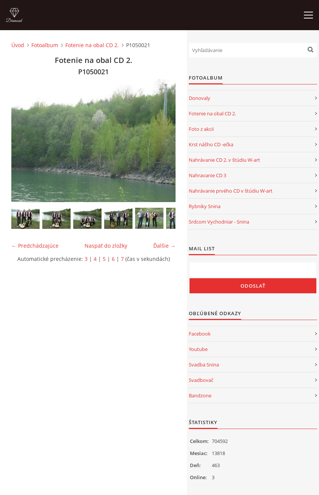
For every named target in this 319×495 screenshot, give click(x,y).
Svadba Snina (204, 364)
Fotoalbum (44, 45)
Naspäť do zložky (106, 245)
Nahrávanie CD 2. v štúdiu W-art (224, 159)
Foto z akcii (201, 129)
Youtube (198, 349)
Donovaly (199, 98)
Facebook (200, 333)
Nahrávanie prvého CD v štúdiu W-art (231, 190)
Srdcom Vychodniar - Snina (219, 221)
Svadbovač (201, 380)
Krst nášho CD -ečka (211, 144)
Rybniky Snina (204, 206)
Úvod (17, 45)
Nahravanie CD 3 (207, 175)
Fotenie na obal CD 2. (92, 45)
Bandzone (200, 395)
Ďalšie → (164, 245)
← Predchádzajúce (35, 245)
